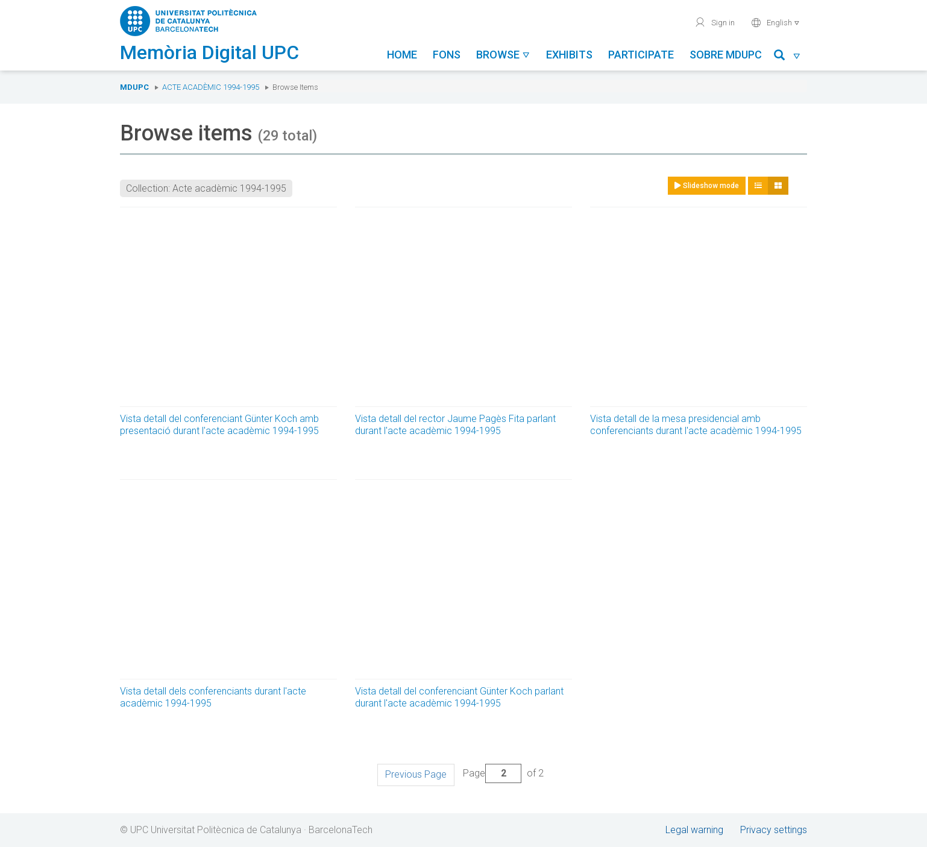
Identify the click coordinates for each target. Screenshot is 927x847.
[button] (787, 57)
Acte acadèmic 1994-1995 (210, 87)
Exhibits (569, 54)
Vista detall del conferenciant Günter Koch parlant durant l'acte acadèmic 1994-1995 (459, 697)
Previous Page (416, 774)
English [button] (775, 22)
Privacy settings (773, 830)
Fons (446, 54)
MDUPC (134, 87)
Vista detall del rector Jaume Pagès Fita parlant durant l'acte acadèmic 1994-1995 (455, 424)
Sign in (714, 22)
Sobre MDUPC (726, 54)
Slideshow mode (706, 185)
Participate (641, 54)
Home (402, 54)
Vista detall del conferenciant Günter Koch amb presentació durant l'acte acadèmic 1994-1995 (219, 424)
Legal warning (694, 830)
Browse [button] (503, 54)
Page (492, 773)
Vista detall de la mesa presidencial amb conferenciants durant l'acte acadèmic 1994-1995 (696, 424)
